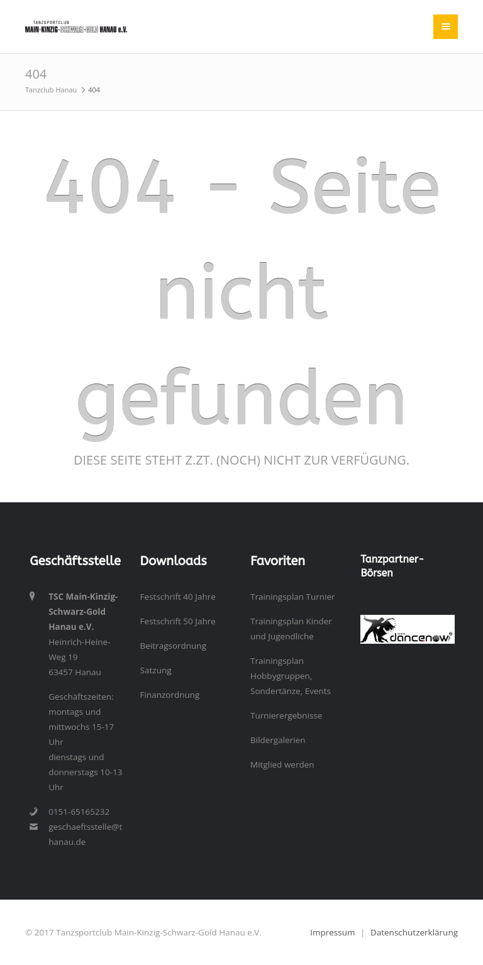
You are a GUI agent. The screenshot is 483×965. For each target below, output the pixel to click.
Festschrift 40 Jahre (178, 596)
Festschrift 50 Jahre (178, 621)
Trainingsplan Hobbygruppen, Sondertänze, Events (290, 676)
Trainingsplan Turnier (292, 596)
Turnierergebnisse (286, 715)
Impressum (332, 932)
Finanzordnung (170, 694)
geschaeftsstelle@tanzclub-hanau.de (85, 834)
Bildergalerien (278, 740)
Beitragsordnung (173, 645)
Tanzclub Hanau (51, 89)
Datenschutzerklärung (414, 932)
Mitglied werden (282, 764)
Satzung (156, 670)
